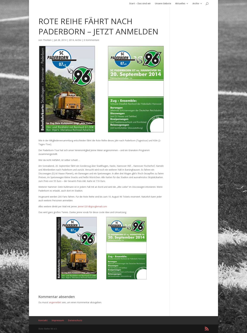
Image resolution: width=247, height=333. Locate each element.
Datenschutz (75, 320)
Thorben (47, 39)
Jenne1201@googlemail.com (92, 206)
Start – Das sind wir (140, 3)
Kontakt (43, 320)
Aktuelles (180, 3)
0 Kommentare (91, 39)
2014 (71, 39)
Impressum (58, 320)
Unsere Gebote (163, 3)
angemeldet (55, 302)
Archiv (195, 3)
